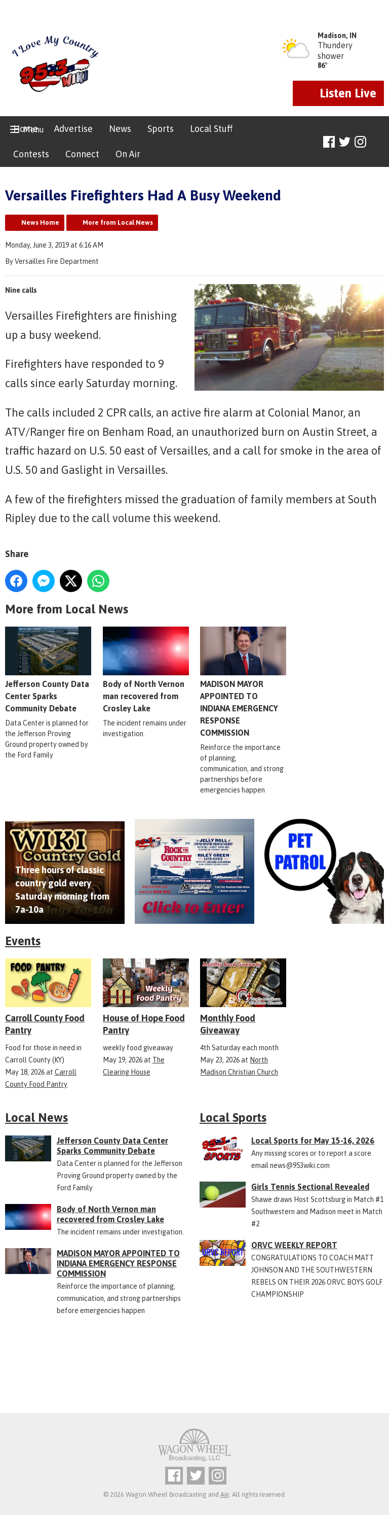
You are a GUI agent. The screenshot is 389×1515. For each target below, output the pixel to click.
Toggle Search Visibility (377, 142)
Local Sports (233, 1117)
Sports (160, 128)
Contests (31, 154)
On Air (127, 154)
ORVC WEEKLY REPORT (294, 1245)
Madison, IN (337, 35)
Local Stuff (211, 128)
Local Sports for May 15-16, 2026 (312, 1140)
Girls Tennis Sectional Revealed (310, 1186)
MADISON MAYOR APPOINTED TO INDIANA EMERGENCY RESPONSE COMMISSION (243, 682)
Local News (36, 1117)
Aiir (224, 1494)
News (120, 128)
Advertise (73, 128)
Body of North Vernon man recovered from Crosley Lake (146, 670)
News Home (40, 222)
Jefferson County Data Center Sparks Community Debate (48, 670)
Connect (82, 154)
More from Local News (118, 222)
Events (23, 941)
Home (25, 128)
